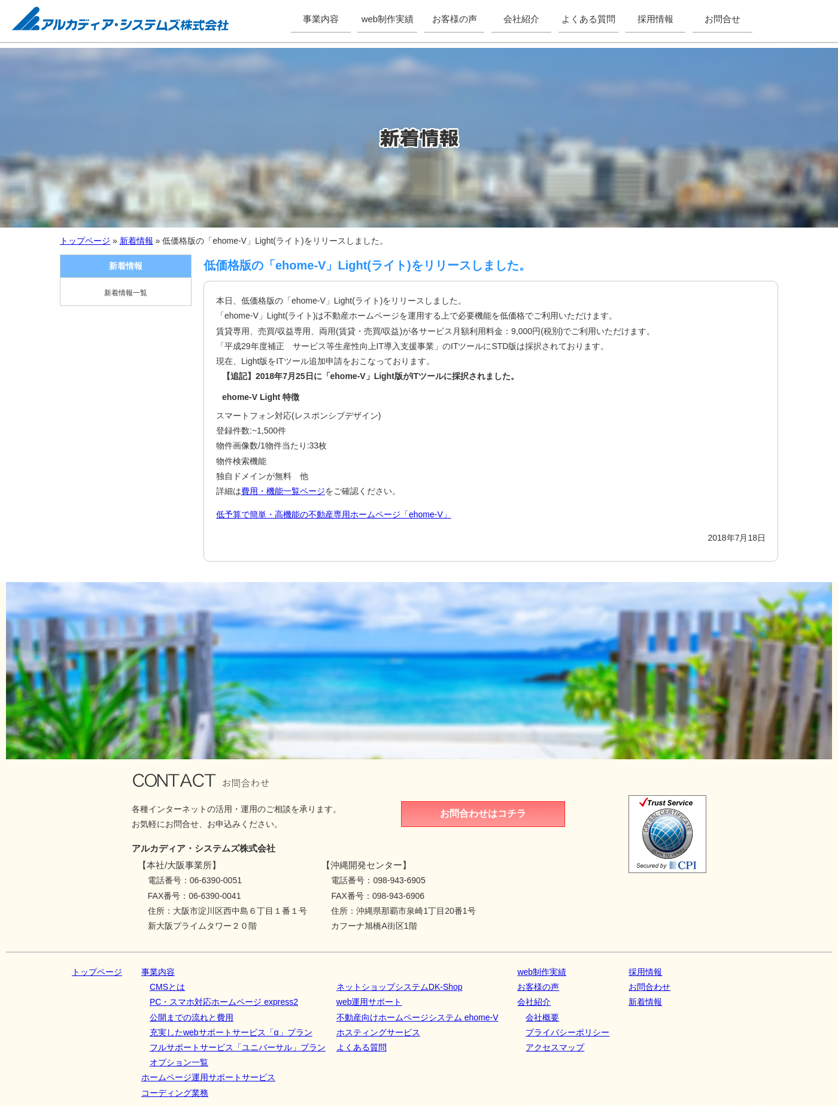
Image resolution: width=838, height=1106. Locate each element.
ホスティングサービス (378, 1032)
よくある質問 (361, 1047)
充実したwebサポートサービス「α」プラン (231, 1032)
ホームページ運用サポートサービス (208, 1077)
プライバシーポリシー (567, 1032)
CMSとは (167, 987)
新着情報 (136, 241)
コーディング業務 (174, 1093)
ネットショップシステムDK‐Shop (399, 987)
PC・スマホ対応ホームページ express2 (224, 1002)
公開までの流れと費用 (191, 1017)
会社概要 (542, 1017)
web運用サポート (369, 1002)
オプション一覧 (179, 1062)
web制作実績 (541, 972)
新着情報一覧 (125, 293)
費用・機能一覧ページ (283, 491)
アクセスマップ (555, 1047)
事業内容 (158, 972)
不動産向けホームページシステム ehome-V (417, 1017)
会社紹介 (534, 1002)
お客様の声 (538, 987)
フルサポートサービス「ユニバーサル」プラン (238, 1047)
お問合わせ (649, 987)
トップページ (85, 241)
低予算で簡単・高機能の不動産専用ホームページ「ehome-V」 (333, 514)
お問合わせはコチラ (483, 813)
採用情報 (645, 972)
